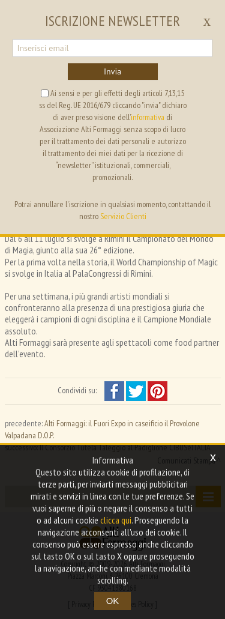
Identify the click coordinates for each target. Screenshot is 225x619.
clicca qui (115, 520)
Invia (112, 71)
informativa (147, 117)
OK (112, 601)
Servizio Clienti (123, 216)
